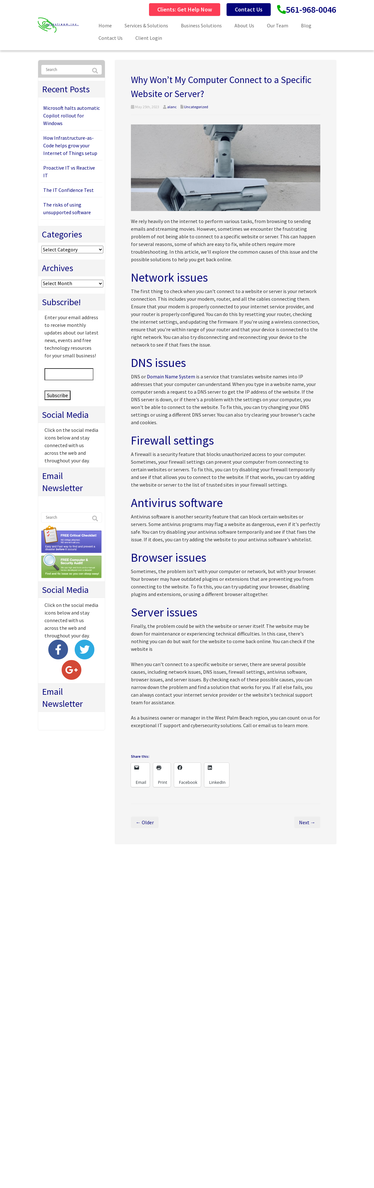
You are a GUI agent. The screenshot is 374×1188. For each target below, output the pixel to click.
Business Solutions (201, 25)
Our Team (277, 25)
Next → (307, 822)
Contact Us (248, 9)
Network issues (169, 277)
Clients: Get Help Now (184, 9)
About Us (244, 25)
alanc (172, 106)
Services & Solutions (146, 25)
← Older (145, 822)
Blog (306, 25)
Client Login (148, 38)
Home (105, 25)
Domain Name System (171, 376)
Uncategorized (196, 106)
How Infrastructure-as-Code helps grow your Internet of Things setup (70, 145)
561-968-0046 (311, 9)
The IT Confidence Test (68, 190)
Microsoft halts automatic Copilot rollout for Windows (71, 115)
